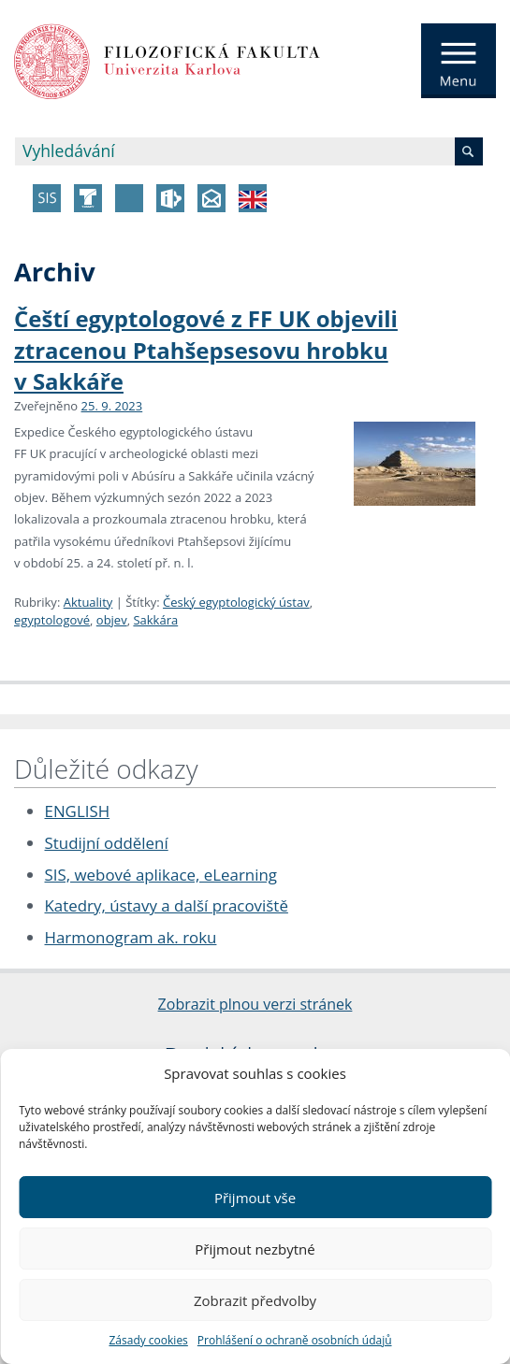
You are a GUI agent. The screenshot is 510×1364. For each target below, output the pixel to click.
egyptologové (52, 619)
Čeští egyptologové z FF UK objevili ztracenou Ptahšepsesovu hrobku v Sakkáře (206, 349)
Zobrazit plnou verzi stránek (255, 1004)
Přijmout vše (255, 1197)
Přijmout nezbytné (254, 1249)
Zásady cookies (148, 1340)
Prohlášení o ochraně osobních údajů (294, 1340)
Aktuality (88, 602)
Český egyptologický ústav (236, 602)
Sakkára (155, 619)
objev (111, 619)
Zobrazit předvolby (255, 1300)
